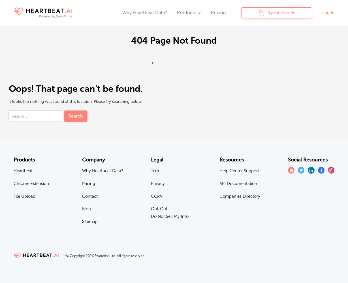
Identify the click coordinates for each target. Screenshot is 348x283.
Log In (328, 12)
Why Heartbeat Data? (144, 12)
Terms (157, 170)
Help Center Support (239, 170)
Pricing (218, 12)
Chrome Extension (31, 183)
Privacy (158, 183)
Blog (86, 208)
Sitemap (90, 221)
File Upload (24, 196)
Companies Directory (239, 196)
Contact (90, 196)
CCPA (156, 196)
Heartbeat (23, 170)
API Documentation (238, 183)
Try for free (276, 12)
